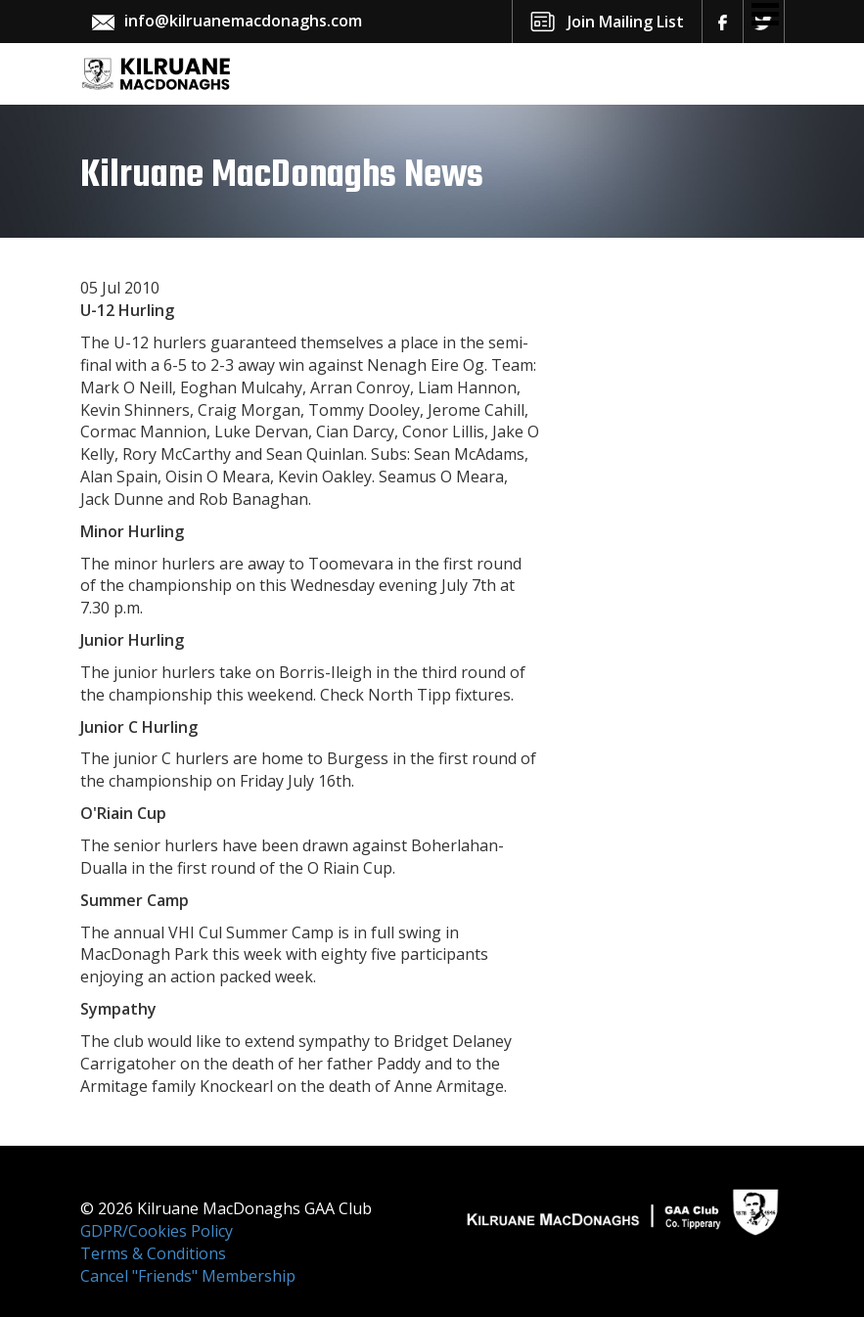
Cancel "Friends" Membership (188, 1276)
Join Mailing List (626, 21)
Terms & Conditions (153, 1253)
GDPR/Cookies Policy (156, 1231)
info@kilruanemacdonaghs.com (243, 20)
